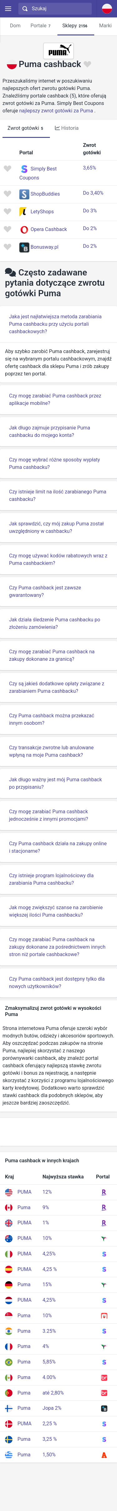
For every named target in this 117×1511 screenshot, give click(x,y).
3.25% (49, 1331)
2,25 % (49, 1424)
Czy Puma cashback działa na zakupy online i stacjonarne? (58, 847)
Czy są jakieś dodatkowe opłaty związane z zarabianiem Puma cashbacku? (56, 687)
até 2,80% (53, 1393)
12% (47, 1192)
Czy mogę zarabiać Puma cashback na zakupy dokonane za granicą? (52, 655)
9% (45, 1207)
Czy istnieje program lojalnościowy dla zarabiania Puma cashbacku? (51, 879)
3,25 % (49, 1439)
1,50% (49, 1455)
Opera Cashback (49, 229)
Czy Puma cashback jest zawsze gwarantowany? (45, 591)
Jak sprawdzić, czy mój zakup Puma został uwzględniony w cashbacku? (56, 527)
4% (45, 1346)
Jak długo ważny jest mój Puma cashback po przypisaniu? (55, 783)
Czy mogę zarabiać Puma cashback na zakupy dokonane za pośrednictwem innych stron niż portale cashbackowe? (57, 947)
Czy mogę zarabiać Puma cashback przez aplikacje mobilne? (55, 399)
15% (47, 1284)
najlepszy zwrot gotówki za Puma (56, 111)
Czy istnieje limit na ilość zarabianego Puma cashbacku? (57, 495)
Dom (15, 26)
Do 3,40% (93, 193)
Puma (24, 1207)
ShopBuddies (45, 194)
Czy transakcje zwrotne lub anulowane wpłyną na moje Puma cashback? (51, 751)
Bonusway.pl (44, 247)
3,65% (89, 168)
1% (45, 1223)
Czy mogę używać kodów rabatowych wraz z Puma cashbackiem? (58, 559)
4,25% (49, 1254)
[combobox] (54, 8)
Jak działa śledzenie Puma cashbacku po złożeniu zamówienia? (54, 623)
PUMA (24, 1192)
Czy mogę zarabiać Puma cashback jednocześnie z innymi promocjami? (48, 815)
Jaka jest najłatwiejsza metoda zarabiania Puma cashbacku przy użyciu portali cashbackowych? (55, 324)
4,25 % (49, 1269)
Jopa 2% (51, 1408)
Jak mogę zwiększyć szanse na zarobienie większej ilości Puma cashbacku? (56, 911)
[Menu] (7, 8)
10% (47, 1238)
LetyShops (42, 212)
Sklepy (75, 26)
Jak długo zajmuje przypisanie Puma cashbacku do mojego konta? (49, 431)
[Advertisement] (58, 1132)
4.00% (49, 1377)
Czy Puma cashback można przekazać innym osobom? (51, 719)
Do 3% (90, 211)
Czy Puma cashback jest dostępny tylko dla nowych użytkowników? (57, 982)
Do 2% (90, 228)
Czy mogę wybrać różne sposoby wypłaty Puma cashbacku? (54, 463)
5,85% (49, 1362)
